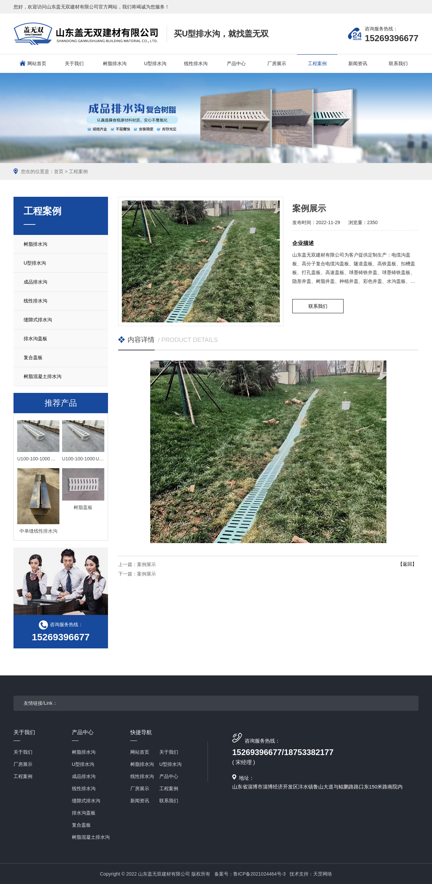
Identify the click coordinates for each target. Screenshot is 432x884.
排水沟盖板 (35, 338)
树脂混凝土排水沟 (42, 376)
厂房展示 (23, 764)
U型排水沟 (35, 263)
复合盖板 (33, 357)
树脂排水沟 (35, 244)
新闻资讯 (139, 800)
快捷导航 (141, 735)
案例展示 (146, 564)
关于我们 (24, 735)
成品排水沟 (35, 282)
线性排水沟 (35, 300)
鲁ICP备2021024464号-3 (259, 874)
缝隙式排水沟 (38, 319)
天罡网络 (322, 874)
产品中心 (82, 735)
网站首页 (36, 63)
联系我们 (317, 306)
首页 (58, 171)
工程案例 (78, 171)
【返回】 (407, 564)
